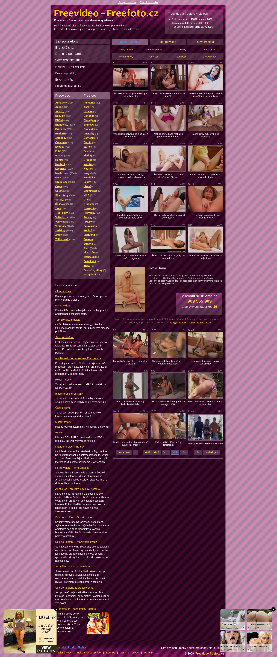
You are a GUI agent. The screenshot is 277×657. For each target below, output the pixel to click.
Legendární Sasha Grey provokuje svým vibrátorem (131, 175)
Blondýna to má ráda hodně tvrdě (205, 443)
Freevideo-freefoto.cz (209, 653)
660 (197, 452)
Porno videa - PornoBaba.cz (72, 467)
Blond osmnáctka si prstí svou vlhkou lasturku (205, 175)
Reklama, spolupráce (89, 652)
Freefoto (90, 95)
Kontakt (110, 652)
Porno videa (62, 305)
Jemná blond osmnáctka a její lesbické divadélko (130, 403)
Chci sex (153, 56)
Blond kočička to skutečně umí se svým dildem (205, 403)
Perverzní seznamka (68, 85)
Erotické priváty (154, 49)
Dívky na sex (209, 56)
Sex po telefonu (127, 2)
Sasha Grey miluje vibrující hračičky (205, 135)
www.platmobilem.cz (201, 322)
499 (156, 452)
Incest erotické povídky (69, 393)
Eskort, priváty (64, 79)
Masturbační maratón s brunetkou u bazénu (130, 362)
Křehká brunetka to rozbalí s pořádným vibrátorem (168, 135)
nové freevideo (130, 41)
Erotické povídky (149, 2)
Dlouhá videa (63, 291)
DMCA (135, 652)
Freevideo (62, 95)
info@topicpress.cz (179, 322)
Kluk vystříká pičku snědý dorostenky (168, 443)
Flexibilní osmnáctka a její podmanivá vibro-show (130, 216)
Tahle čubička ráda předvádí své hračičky (168, 94)
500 (165, 452)
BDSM (59, 432)
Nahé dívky (209, 49)
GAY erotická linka (68, 60)
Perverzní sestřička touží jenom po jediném (205, 257)
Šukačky (181, 49)
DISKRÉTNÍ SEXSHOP (70, 67)
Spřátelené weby (62, 652)
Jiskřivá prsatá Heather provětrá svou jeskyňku (168, 403)
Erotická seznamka (69, 54)
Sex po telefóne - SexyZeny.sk (73, 517)
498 (147, 452)
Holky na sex (63, 379)
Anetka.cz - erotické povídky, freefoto (77, 488)
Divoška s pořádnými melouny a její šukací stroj (130, 94)
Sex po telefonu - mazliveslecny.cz (76, 541)
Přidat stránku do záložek (69, 647)
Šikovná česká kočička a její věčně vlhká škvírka (168, 175)
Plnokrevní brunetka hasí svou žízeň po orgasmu (130, 257)
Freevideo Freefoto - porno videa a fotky (106, 13)
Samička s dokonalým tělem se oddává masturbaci (168, 362)
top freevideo (168, 41)
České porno (63, 407)
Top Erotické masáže (67, 319)
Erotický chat (64, 47)
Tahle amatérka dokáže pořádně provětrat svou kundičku (205, 94)
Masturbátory (63, 421)
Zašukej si (181, 56)
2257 (123, 652)
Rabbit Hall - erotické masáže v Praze (78, 358)
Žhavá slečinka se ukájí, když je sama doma (168, 257)
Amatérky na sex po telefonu (72, 566)
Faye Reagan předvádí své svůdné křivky (206, 216)
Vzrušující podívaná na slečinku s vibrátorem (130, 135)
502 (183, 452)
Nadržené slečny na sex (69, 446)
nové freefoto (205, 41)
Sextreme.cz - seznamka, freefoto (75, 608)
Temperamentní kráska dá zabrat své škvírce (205, 362)
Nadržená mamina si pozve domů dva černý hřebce (130, 443)
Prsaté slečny (126, 56)
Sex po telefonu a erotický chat (74, 587)
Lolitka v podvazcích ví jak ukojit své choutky (168, 216)
